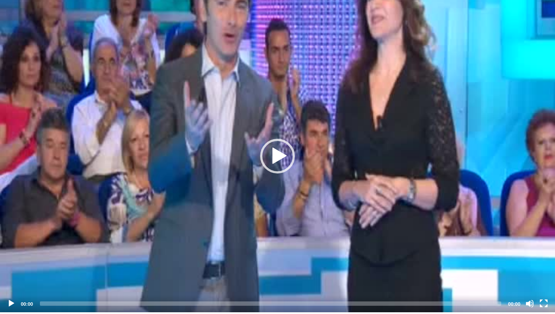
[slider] (270, 303)
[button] (277, 156)
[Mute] (530, 303)
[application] (277, 156)
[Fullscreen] (543, 303)
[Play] (11, 303)
